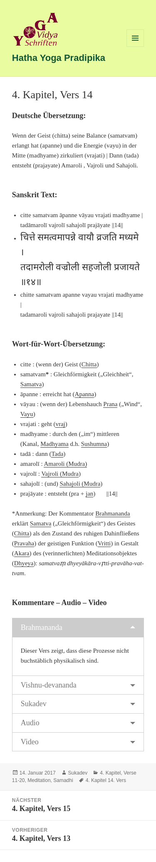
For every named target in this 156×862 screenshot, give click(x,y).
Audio (30, 723)
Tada (57, 453)
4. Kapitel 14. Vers (106, 780)
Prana (110, 404)
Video (30, 742)
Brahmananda (112, 513)
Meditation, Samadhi (50, 780)
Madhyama (54, 444)
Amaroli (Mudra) (65, 463)
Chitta (89, 364)
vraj (60, 424)
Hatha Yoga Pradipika (58, 58)
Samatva (31, 384)
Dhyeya (24, 563)
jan (89, 493)
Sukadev (34, 704)
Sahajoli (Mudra (79, 483)
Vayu (26, 414)
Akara (22, 553)
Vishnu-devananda (49, 685)
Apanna (84, 394)
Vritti (104, 543)
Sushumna (94, 444)
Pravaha (24, 543)
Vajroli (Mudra (60, 473)
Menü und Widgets (135, 46)
